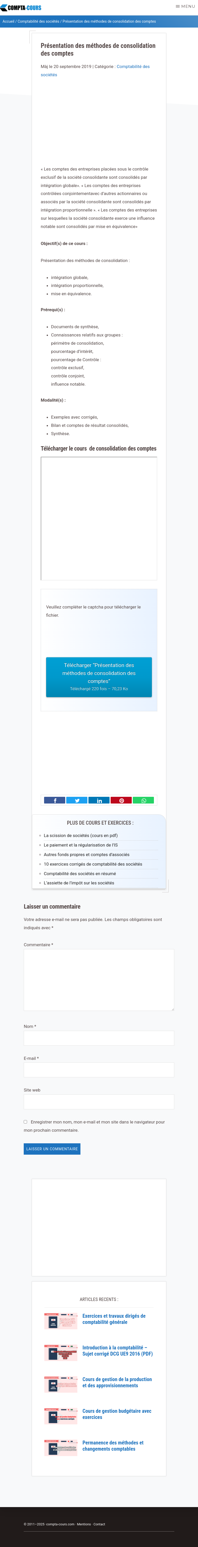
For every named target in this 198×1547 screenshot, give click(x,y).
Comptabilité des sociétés (38, 21)
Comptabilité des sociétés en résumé (80, 873)
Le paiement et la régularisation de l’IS (81, 845)
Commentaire (38, 944)
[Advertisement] (99, 126)
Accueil (8, 21)
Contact (99, 1524)
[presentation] (85, 638)
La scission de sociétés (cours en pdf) (81, 835)
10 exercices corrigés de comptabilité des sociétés (93, 864)
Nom (30, 1026)
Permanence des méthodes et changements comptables (113, 1446)
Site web (32, 1090)
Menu (188, 6)
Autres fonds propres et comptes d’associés (86, 854)
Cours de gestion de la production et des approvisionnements (117, 1382)
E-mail (31, 1058)
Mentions (84, 1524)
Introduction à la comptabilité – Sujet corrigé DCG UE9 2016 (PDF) (117, 1351)
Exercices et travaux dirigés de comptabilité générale (114, 1319)
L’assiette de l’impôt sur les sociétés (79, 882)
